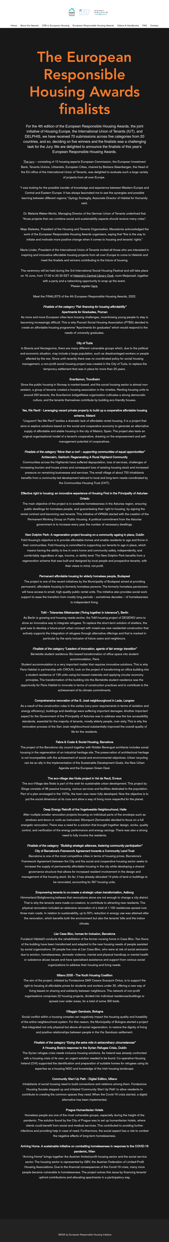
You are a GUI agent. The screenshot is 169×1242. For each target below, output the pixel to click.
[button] (55, 25)
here (94, 286)
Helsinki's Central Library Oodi (93, 275)
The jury (28, 161)
